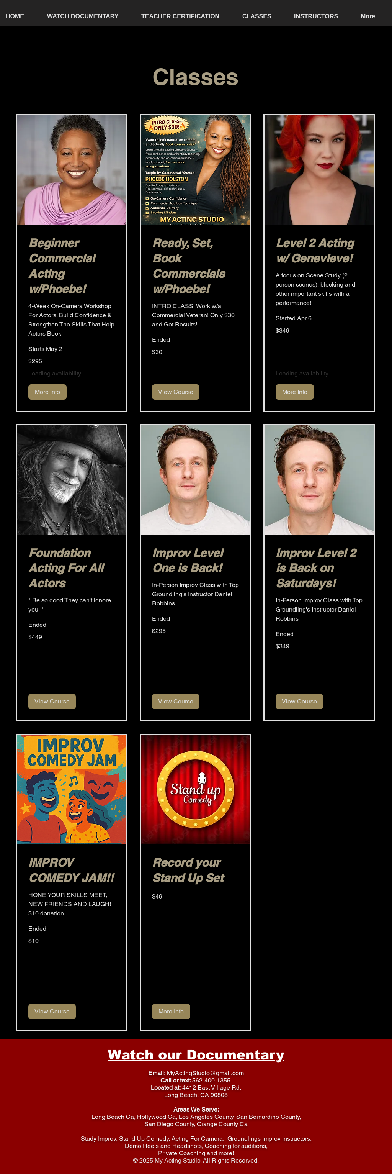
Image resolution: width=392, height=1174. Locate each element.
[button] (262, 16)
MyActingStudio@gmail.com (205, 1073)
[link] (71, 266)
